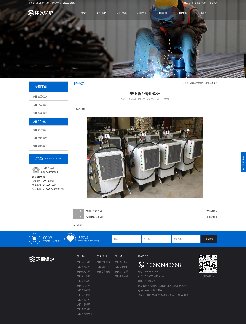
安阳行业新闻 (103, 262)
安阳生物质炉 (83, 276)
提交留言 (209, 239)
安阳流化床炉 (83, 285)
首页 (83, 13)
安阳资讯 (122, 13)
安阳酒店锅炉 (40, 146)
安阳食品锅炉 (40, 96)
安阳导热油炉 (83, 299)
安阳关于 (142, 13)
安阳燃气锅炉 (83, 271)
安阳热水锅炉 (83, 262)
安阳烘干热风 (83, 295)
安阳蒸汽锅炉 (83, 267)
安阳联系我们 (200, 3)
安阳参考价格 (103, 271)
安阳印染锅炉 (40, 121)
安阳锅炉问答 (103, 267)
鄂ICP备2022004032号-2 (159, 295)
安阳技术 (182, 13)
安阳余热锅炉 (83, 281)
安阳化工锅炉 (40, 104)
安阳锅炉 (101, 13)
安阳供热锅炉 (40, 138)
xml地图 (176, 295)
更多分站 (213, 3)
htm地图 (184, 295)
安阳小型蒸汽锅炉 (95, 211)
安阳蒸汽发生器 (84, 314)
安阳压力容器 (83, 290)
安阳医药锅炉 (40, 113)
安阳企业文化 (121, 267)
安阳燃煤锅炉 (83, 309)
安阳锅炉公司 (121, 262)
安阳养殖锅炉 (40, 129)
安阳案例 (162, 13)
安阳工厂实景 (121, 271)
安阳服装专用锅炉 (95, 217)
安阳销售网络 (121, 276)
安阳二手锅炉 (83, 304)
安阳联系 (202, 13)
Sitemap (187, 3)
